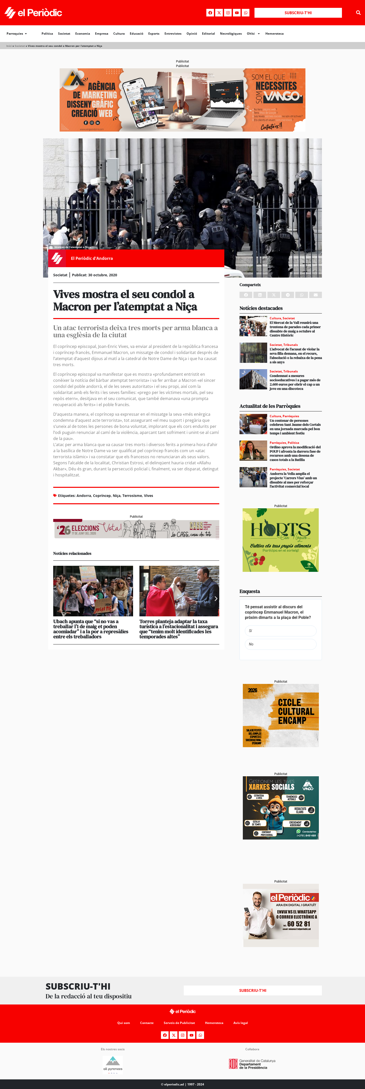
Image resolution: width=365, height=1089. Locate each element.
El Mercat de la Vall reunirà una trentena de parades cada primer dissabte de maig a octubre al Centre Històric (295, 329)
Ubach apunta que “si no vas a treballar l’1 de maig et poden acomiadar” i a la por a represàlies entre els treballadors (90, 629)
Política (47, 33)
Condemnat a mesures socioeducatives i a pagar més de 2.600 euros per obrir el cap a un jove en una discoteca (295, 382)
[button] (358, 13)
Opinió (192, 33)
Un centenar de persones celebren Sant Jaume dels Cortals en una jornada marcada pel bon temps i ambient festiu (295, 427)
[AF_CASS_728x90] (136, 538)
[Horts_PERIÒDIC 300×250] (281, 570)
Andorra (84, 495)
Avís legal (240, 1023)
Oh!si (253, 34)
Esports (153, 33)
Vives (148, 495)
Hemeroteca (274, 33)
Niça (116, 495)
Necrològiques (231, 33)
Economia (82, 33)
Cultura (119, 33)
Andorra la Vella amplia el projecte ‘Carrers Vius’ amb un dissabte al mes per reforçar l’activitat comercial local (293, 480)
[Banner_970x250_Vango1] (182, 130)
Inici (9, 46)
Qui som (123, 1023)
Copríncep (102, 495)
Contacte (147, 1023)
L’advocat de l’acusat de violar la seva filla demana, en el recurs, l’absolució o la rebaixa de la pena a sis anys (296, 355)
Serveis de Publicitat (179, 1023)
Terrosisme (132, 495)
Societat (64, 33)
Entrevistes (173, 33)
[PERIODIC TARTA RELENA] (281, 745)
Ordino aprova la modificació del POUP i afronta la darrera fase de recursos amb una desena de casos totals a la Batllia (295, 453)
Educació (136, 33)
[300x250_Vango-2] (281, 838)
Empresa (101, 33)
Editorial (208, 33)
